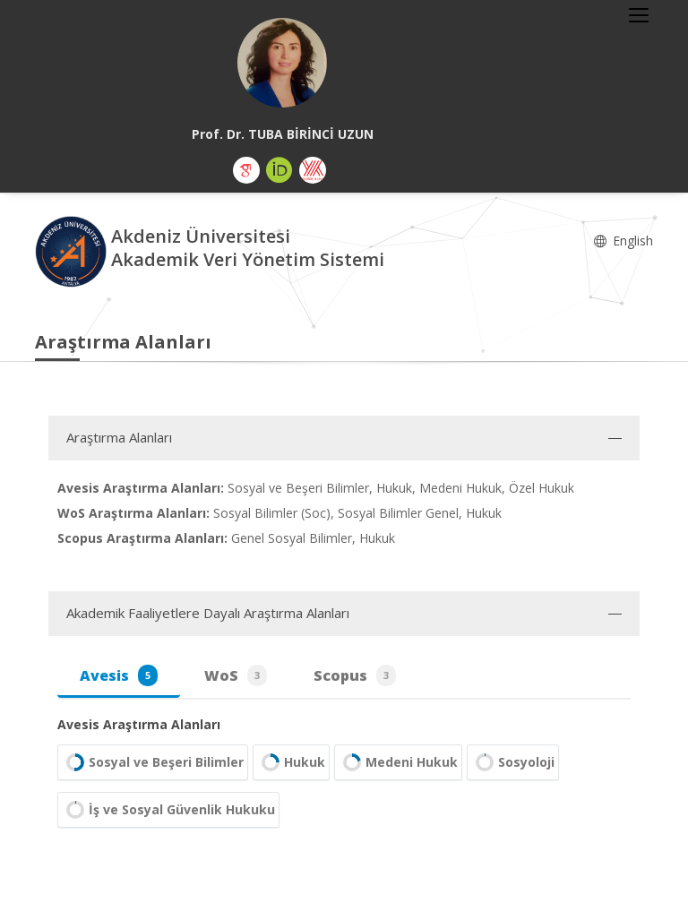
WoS (235, 675)
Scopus (355, 675)
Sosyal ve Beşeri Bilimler (153, 762)
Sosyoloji (513, 762)
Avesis (119, 675)
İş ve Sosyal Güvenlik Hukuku (168, 809)
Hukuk (291, 762)
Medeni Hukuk (398, 762)
